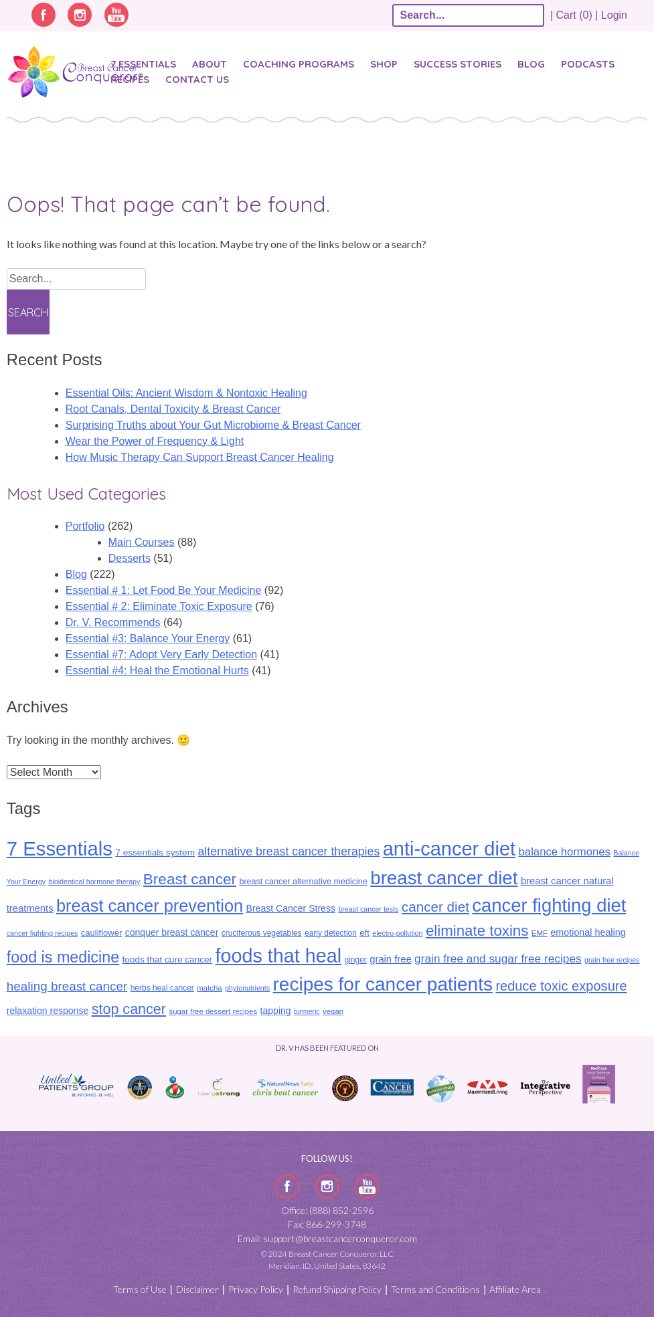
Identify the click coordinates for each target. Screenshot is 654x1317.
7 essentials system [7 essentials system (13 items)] (155, 852)
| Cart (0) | (574, 15)
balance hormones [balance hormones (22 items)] (564, 851)
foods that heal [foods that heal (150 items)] (279, 956)
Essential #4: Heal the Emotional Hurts (157, 670)
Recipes (129, 79)
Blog (531, 64)
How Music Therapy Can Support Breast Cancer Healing (200, 457)
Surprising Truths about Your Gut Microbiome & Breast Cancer (213, 425)
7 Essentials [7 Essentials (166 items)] (59, 848)
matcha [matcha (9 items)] (209, 988)
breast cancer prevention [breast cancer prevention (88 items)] (149, 905)
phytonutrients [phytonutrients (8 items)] (247, 988)
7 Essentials (143, 64)
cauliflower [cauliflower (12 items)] (101, 933)
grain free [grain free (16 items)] (390, 959)
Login (614, 15)
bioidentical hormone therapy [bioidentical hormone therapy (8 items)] (94, 882)
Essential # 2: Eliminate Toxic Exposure (159, 606)
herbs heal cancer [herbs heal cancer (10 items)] (162, 988)
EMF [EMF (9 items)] (540, 933)
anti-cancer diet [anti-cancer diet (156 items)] (449, 848)
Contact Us (197, 79)
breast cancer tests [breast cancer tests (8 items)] (368, 909)
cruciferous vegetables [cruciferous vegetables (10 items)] (262, 933)
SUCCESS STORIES (457, 64)
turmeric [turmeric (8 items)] (306, 1011)
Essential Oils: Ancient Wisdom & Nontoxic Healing (186, 393)
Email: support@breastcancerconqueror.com (327, 1238)
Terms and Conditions (435, 1289)
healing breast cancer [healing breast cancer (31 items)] (67, 986)
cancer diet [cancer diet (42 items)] (435, 906)
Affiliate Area (515, 1289)
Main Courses (141, 542)
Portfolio (85, 526)
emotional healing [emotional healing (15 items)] (587, 932)
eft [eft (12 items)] (364, 933)
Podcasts (588, 64)
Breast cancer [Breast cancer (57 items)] (189, 879)
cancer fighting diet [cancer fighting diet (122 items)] (549, 905)
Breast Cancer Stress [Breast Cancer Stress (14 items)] (290, 908)
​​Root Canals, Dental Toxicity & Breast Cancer (173, 409)
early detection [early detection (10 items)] (331, 933)
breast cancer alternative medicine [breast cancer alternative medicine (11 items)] (303, 881)
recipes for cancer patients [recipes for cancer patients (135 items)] (383, 984)
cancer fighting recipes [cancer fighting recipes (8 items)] (42, 933)
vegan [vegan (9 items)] (333, 1011)
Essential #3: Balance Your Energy (148, 638)
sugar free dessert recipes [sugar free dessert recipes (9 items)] (213, 1011)
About (209, 64)
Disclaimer (197, 1289)
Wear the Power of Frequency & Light (155, 441)
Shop (384, 64)
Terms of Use (140, 1289)
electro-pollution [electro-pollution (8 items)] (397, 933)
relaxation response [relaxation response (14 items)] (47, 1010)
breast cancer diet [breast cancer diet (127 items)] (443, 878)
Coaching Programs (298, 64)
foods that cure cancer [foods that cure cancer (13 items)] (167, 959)
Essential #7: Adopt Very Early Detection (161, 654)
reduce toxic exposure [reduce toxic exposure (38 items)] (561, 986)
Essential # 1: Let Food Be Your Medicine (164, 590)
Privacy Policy (255, 1289)
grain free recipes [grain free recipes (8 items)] (611, 960)
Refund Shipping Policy (337, 1289)
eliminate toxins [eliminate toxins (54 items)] (477, 930)
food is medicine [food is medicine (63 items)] (63, 957)
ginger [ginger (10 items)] (356, 960)
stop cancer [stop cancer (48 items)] (129, 1009)
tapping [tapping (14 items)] (275, 1010)
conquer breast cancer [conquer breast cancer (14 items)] (172, 932)
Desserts (129, 558)
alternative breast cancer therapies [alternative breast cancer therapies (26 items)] (288, 851)
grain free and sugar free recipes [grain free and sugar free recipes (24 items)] (498, 958)
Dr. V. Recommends (113, 622)
